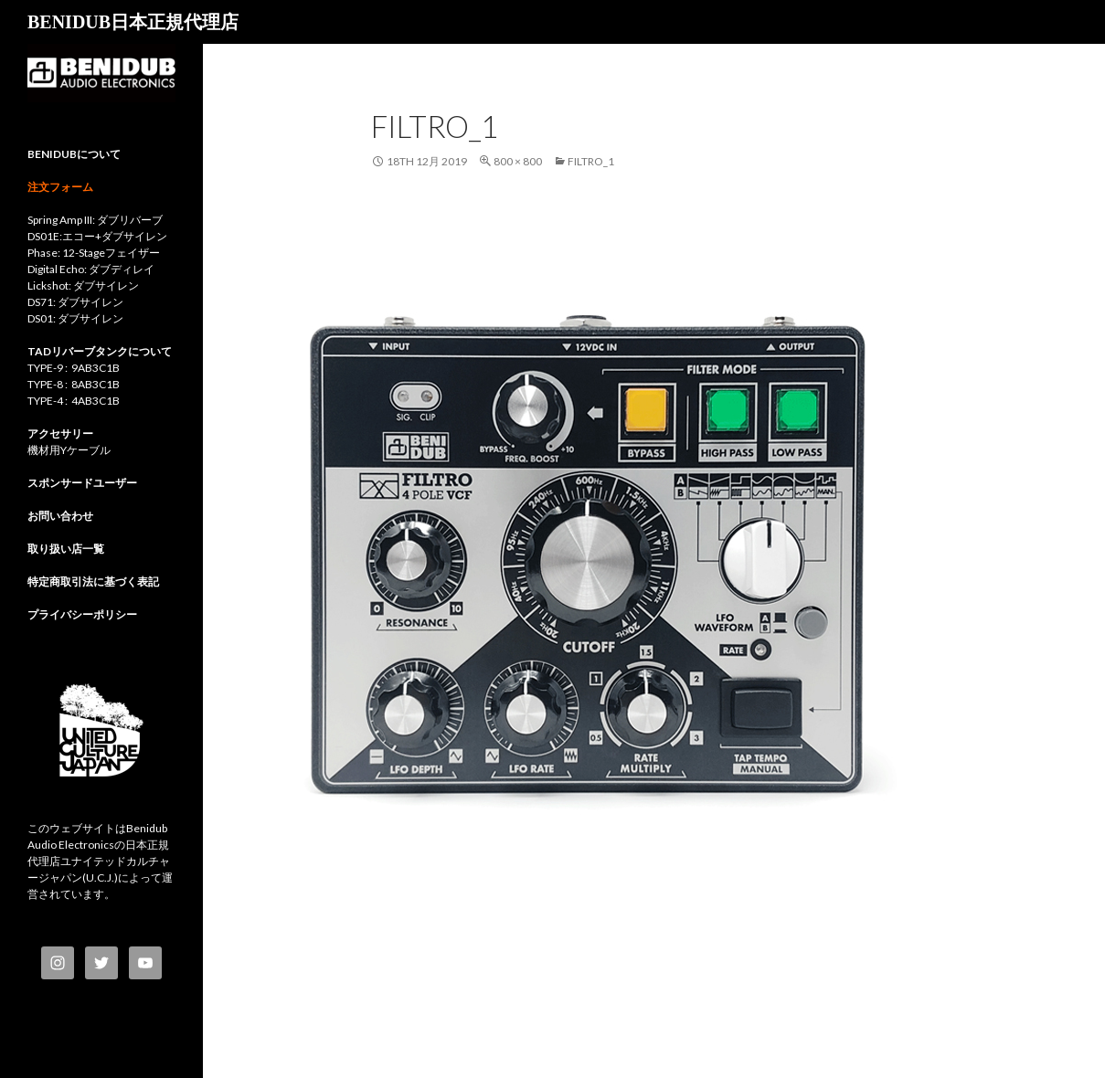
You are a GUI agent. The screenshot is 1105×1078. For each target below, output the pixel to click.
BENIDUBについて (74, 154)
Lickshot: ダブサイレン (83, 285)
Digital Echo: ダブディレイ (90, 269)
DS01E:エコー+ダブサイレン (97, 236)
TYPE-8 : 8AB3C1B (73, 384)
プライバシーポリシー (82, 614)
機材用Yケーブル (69, 450)
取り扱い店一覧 (65, 548)
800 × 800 (518, 161)
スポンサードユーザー (82, 483)
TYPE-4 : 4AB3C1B (73, 400)
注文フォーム (60, 187)
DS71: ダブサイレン (75, 302)
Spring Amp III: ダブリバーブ (95, 220)
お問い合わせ (60, 516)
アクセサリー (60, 433)
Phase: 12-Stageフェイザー (93, 252)
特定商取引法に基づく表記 (93, 581)
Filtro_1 (591, 161)
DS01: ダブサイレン (75, 318)
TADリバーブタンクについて (99, 351)
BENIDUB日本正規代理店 (133, 22)
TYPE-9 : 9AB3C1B (73, 368)
